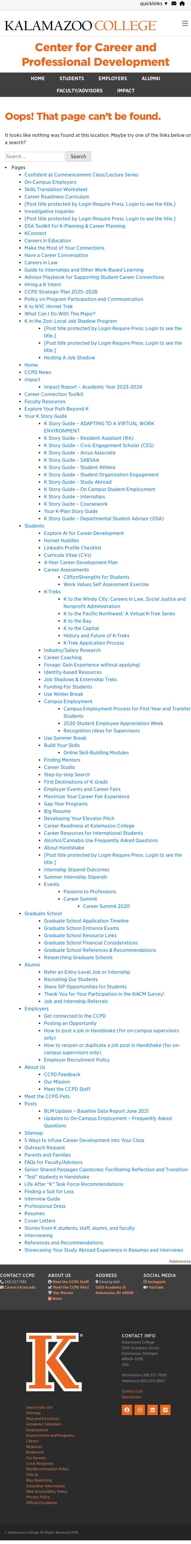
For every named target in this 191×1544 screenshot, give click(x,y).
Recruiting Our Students (71, 979)
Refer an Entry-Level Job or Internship (87, 972)
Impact (126, 91)
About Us (34, 1067)
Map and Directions (42, 1418)
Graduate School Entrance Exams (81, 928)
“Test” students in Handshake (56, 1177)
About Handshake (64, 848)
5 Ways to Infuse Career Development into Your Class (84, 1140)
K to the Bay (77, 621)
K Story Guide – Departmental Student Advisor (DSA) (104, 518)
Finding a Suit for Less (49, 1191)
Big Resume (57, 811)
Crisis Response (39, 1463)
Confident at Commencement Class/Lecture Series (81, 175)
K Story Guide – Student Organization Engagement (101, 475)
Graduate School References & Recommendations (100, 950)
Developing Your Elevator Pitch (79, 818)
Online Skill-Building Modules (96, 753)
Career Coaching (63, 657)
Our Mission (57, 1082)
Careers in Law (41, 262)
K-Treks (52, 592)
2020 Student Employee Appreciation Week (113, 723)
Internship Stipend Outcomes (76, 870)
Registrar (34, 1446)
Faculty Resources (44, 401)
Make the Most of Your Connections (64, 248)
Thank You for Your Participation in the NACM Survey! (104, 994)
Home (38, 78)
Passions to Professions (89, 892)
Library (32, 1441)
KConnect (35, 233)
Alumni (151, 78)
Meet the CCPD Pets (47, 1096)
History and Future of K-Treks (96, 636)
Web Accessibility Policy (46, 1491)
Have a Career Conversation (56, 255)
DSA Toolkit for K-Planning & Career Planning (74, 226)
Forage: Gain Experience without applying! (92, 665)
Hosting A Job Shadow (69, 358)
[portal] (182, 3)
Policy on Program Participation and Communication (85, 299)
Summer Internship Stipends (75, 877)
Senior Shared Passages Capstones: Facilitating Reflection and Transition (106, 1169)
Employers (113, 78)
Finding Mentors (62, 760)
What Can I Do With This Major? (60, 314)
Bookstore (35, 1452)
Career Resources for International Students (93, 833)
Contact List (132, 1391)
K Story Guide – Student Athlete (80, 467)
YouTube (156, 1287)
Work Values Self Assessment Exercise (106, 584)
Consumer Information (45, 1486)
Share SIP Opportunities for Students (85, 987)
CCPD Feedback (62, 1074)
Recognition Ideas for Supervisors (101, 731)
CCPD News (37, 372)
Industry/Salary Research (72, 650)
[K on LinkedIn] (153, 1415)
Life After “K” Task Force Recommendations (73, 1184)
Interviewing (38, 1235)
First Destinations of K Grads (76, 782)
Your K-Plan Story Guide (71, 511)
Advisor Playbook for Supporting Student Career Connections (94, 277)
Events (51, 884)
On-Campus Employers (50, 182)
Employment (37, 1430)
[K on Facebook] (128, 1415)
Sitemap (33, 1133)
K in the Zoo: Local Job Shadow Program (70, 321)
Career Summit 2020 (106, 906)
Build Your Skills (62, 745)
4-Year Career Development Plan (81, 562)
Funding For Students (68, 687)
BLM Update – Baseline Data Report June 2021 (96, 1111)
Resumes (34, 1213)
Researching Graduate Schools (78, 957)
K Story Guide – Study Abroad (78, 482)
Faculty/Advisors (80, 91)
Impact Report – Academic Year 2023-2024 (93, 387)
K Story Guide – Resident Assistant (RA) (89, 438)
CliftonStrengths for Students (96, 577)
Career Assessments (66, 570)
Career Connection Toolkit (53, 394)
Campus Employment (68, 701)
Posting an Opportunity (70, 1023)
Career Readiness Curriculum (56, 197)
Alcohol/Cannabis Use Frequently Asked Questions (101, 840)
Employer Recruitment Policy (77, 1060)
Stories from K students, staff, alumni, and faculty (79, 1228)
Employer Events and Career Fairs (82, 789)
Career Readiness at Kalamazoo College (89, 826)
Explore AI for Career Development (84, 533)
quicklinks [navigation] (154, 3)
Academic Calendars (44, 1424)
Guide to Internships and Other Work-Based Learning (84, 270)
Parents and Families (47, 1155)
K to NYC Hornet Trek (48, 306)
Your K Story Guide (45, 416)
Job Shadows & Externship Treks (80, 679)
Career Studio (59, 767)
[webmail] (173, 3)
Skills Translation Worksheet (56, 189)
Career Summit (80, 899)
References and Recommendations (63, 1243)
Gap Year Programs (66, 804)
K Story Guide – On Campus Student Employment (99, 489)
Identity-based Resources (73, 672)
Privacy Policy (38, 1497)
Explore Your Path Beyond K (56, 409)
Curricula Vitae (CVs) (68, 555)
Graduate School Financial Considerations (91, 943)
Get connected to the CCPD (75, 1016)
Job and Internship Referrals (76, 1001)
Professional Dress (45, 1206)
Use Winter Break (63, 694)
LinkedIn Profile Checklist (72, 548)
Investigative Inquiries (49, 211)
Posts (30, 1104)
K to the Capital (81, 628)
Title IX (32, 1474)
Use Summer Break (65, 738)
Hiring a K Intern (42, 284)
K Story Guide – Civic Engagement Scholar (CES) (99, 445)
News (57, 1298)
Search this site (39, 1407)
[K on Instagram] (141, 1415)
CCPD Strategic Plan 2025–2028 (60, 292)
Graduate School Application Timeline (86, 921)
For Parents (36, 1458)
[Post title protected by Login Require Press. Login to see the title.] (100, 204)
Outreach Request (44, 1148)
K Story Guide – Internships (74, 497)
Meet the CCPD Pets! (71, 1287)
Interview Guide (42, 1199)
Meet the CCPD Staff (67, 1089)
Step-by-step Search (67, 774)
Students (71, 78)
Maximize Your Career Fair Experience (87, 796)
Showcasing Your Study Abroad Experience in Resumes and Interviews (103, 1250)
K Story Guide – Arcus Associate (80, 453)
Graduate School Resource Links (80, 935)
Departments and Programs (50, 1435)
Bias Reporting (39, 1480)
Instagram (157, 1281)
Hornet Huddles (61, 540)
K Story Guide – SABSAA (71, 460)
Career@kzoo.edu (20, 1287)
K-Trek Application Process (93, 643)
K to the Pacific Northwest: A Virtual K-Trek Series (119, 614)
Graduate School (43, 913)
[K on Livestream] (166, 1415)
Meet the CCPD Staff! (70, 1281)
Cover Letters (39, 1221)
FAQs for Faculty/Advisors (53, 1162)
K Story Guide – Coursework (76, 504)
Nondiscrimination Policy (47, 1469)
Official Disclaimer (41, 1502)
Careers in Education (47, 241)
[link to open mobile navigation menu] (185, 23)
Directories (131, 1397)
